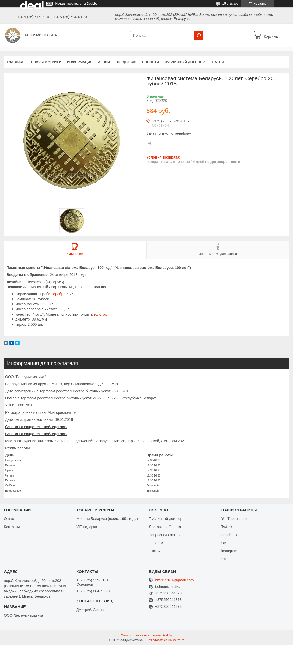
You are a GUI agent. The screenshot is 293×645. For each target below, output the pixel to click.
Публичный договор (185, 62)
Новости (150, 62)
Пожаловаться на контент (165, 640)
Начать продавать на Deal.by (76, 3)
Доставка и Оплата (165, 527)
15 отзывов (230, 3)
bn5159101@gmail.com (174, 580)
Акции (104, 62)
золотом (101, 314)
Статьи (217, 62)
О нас (9, 519)
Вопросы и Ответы (164, 535)
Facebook (229, 535)
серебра (58, 294)
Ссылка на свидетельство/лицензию (36, 427)
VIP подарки (86, 527)
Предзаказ (126, 62)
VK (223, 559)
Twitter (226, 527)
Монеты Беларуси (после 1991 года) (107, 519)
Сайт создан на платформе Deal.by (146, 635)
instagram (229, 551)
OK (224, 543)
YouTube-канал (234, 519)
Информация (79, 62)
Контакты (12, 527)
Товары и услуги (45, 62)
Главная (15, 62)
